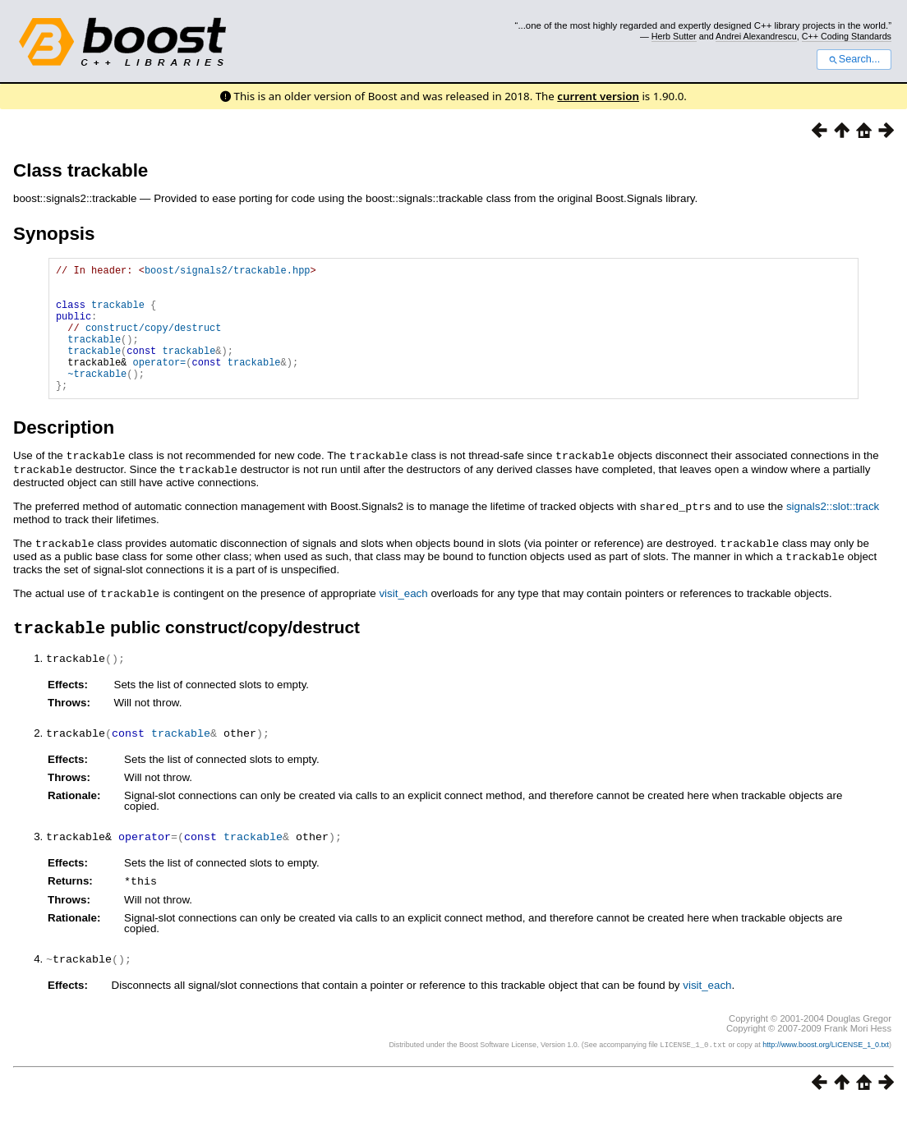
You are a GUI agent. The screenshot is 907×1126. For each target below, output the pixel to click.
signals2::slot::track (832, 532)
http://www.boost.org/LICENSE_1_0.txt (825, 1065)
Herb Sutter (674, 36)
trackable (118, 314)
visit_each (403, 616)
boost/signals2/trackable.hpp (228, 272)
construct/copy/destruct (153, 342)
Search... (854, 59)
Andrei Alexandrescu (756, 36)
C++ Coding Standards (846, 36)
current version (598, 96)
